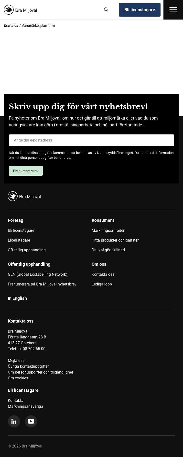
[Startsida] (50, 10)
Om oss (99, 264)
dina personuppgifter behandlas (45, 158)
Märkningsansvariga (25, 406)
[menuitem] (50, 237)
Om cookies (18, 378)
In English (17, 298)
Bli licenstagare (139, 9)
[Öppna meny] (173, 10)
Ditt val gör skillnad (108, 250)
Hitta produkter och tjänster (115, 240)
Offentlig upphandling (27, 250)
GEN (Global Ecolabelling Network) (37, 274)
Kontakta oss (103, 274)
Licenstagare (19, 240)
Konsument (103, 220)
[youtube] (31, 421)
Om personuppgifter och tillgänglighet (40, 372)
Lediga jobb (102, 284)
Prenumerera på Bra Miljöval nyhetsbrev (42, 284)
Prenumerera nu (25, 171)
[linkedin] (14, 421)
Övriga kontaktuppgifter (28, 366)
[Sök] (106, 10)
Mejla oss (16, 360)
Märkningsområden (108, 230)
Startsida (11, 26)
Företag (15, 220)
